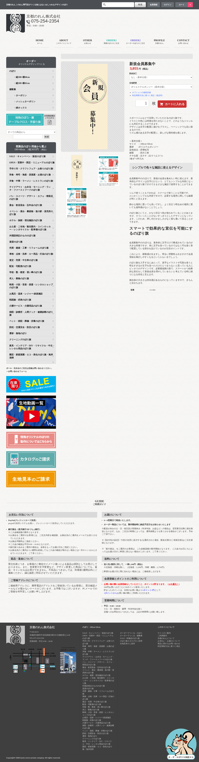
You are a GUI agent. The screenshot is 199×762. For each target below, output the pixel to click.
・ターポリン (18, 95)
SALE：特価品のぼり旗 (130, 638)
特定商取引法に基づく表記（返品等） (148, 95)
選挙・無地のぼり (18, 333)
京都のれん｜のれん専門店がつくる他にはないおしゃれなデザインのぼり (37, 5)
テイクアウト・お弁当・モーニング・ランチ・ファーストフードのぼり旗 (30, 188)
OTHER (87, 42)
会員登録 (153, 5)
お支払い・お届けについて (169, 641)
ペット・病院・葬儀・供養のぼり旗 (26, 321)
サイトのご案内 (164, 633)
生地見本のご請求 (127, 644)
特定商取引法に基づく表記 (169, 646)
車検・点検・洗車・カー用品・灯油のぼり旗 (31, 254)
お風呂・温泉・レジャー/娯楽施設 (26, 294)
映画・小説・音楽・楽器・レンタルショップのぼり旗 (31, 286)
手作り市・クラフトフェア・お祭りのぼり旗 (31, 169)
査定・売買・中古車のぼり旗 (23, 260)
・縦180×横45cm (19, 83)
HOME (39, 42)
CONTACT (183, 42)
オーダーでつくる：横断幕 (131, 636)
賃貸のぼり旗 (15, 242)
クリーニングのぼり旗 (20, 339)
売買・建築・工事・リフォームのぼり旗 (29, 248)
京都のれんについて (166, 638)
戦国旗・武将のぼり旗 (20, 300)
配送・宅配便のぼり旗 (20, 266)
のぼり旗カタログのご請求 (131, 641)
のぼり (12, 71)
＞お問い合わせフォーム (16, 371)
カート (181, 5)
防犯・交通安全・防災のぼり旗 (24, 327)
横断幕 (12, 89)
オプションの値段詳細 (141, 92)
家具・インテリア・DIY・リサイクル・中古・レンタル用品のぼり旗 (32, 347)
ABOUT (63, 42)
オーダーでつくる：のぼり (131, 633)
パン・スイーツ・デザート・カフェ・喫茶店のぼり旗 (31, 197)
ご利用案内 (162, 636)
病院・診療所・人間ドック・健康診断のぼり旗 (31, 313)
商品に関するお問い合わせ (169, 644)
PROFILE (159, 42)
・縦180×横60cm (19, 77)
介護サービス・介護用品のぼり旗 (25, 306)
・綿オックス (18, 108)
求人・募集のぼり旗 (19, 278)
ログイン (167, 5)
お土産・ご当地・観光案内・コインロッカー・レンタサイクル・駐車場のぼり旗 (30, 228)
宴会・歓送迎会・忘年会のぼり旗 (25, 205)
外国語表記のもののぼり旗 (22, 235)
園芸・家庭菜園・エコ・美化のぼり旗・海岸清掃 (31, 356)
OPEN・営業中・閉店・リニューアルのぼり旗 (32, 162)
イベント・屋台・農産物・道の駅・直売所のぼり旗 (31, 213)
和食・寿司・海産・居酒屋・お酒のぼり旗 (30, 175)
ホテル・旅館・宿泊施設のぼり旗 (25, 220)
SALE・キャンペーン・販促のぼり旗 (27, 156)
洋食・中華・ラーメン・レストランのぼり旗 (31, 181)
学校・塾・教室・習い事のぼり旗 (25, 272)
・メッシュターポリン (22, 101)
